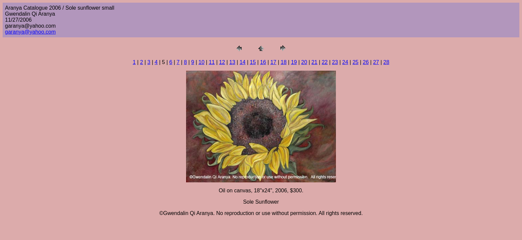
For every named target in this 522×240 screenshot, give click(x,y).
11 (212, 62)
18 (284, 62)
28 (386, 62)
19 (294, 62)
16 (263, 62)
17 (273, 62)
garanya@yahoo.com (30, 32)
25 (356, 62)
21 (315, 62)
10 (201, 62)
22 (325, 62)
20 (304, 62)
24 (345, 62)
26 (366, 62)
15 (253, 62)
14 (243, 62)
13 (232, 62)
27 (376, 62)
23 (335, 62)
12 (222, 62)
